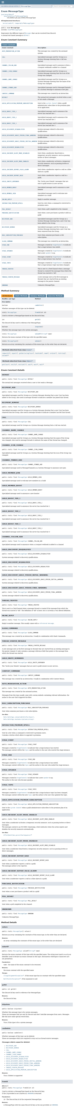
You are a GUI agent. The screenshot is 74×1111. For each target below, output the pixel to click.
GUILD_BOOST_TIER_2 (9, 117)
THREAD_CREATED (7, 269)
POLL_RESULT (6, 209)
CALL (3, 57)
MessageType (26, 6)
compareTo (5, 353)
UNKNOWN (5, 285)
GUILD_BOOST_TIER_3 (9, 123)
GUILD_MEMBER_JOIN (9, 193)
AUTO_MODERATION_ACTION (11, 51)
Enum (9, 30)
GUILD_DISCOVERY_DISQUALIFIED (13, 129)
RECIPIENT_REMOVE (8, 227)
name (45, 353)
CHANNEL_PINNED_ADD (9, 87)
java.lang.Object (7, 14)
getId (37, 319)
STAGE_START (6, 257)
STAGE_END (5, 245)
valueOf (38, 334)
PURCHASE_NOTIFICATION (10, 213)
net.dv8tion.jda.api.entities (10, 6)
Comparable (19, 23)
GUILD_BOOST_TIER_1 (9, 111)
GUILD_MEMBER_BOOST (9, 187)
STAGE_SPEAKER (7, 251)
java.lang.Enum (9, 16)
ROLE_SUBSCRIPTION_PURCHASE (12, 235)
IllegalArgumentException (13, 975)
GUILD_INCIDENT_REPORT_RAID (12, 175)
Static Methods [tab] (21, 296)
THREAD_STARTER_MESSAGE (11, 277)
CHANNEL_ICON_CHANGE (9, 71)
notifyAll (22, 364)
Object (29, 361)
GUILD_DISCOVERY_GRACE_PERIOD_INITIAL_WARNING (19, 141)
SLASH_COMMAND (7, 241)
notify (13, 364)
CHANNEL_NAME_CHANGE (9, 79)
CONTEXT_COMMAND (8, 93)
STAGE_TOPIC (6, 263)
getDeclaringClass (26, 353)
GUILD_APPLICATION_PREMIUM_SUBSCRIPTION (17, 103)
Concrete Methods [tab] (55, 296)
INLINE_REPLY (7, 199)
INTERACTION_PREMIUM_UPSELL (12, 203)
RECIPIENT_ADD (7, 219)
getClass (5, 364)
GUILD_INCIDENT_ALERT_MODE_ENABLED (15, 161)
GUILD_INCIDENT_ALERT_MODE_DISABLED (15, 153)
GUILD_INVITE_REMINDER (10, 181)
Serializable (7, 23)
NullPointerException (12, 979)
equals (14, 353)
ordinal (53, 353)
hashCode (38, 353)
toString (61, 353)
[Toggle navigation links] (2, 2)
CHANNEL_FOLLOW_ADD (9, 65)
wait (29, 364)
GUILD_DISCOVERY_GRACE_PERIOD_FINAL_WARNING (19, 135)
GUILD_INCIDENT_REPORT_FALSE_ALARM (15, 169)
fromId (37, 312)
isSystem (38, 327)
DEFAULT (5, 97)
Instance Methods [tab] (38, 296)
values (37, 341)
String (43, 334)
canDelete (38, 305)
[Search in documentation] (62, 6)
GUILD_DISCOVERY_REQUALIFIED (13, 147)
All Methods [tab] (7, 296)
